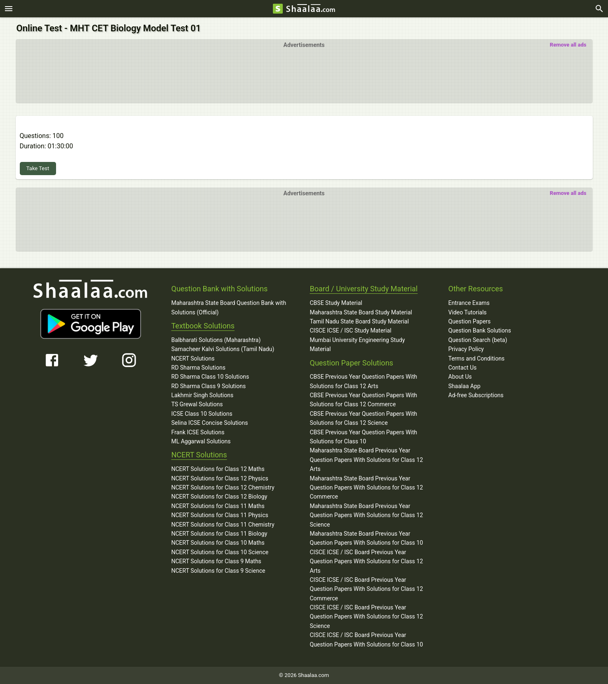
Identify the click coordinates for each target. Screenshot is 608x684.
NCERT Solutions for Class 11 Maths (218, 506)
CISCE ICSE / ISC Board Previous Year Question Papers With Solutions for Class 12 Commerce (366, 589)
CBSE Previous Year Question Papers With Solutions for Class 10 (364, 437)
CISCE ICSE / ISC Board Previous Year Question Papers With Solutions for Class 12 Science (366, 616)
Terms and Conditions (476, 358)
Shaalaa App (464, 386)
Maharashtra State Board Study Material (361, 312)
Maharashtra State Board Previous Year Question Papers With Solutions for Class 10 (366, 538)
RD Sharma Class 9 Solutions (208, 386)
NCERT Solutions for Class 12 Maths (218, 469)
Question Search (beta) (477, 340)
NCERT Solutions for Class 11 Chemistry (223, 524)
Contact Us (462, 367)
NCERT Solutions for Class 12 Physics (219, 478)
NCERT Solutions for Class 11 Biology (219, 533)
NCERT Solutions (193, 358)
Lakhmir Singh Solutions (202, 395)
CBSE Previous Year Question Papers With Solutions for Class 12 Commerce (364, 400)
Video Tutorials (467, 312)
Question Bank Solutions (479, 330)
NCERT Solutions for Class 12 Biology (219, 496)
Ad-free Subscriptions (476, 395)
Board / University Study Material (364, 288)
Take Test (37, 168)
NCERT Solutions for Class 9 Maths (216, 561)
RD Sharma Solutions (198, 367)
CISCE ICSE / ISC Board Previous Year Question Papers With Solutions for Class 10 (366, 639)
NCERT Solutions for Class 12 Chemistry (223, 487)
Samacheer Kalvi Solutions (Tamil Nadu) (223, 349)
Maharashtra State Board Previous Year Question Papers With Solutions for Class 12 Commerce (366, 487)
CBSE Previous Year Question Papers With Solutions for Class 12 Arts (364, 381)
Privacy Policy (466, 349)
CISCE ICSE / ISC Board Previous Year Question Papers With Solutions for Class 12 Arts (366, 561)
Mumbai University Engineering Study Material (357, 344)
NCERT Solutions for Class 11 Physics (219, 515)
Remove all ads (568, 45)
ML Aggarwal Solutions (201, 441)
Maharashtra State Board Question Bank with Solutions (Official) (228, 307)
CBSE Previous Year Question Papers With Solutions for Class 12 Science (364, 418)
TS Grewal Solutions (197, 404)
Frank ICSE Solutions (198, 432)
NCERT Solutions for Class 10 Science (220, 552)
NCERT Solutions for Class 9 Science (218, 570)
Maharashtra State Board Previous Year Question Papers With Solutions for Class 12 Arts (366, 459)
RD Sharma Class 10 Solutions (210, 376)
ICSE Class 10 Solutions (201, 413)
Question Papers (469, 321)
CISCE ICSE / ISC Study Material (351, 330)
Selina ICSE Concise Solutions (209, 422)
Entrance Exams (469, 303)
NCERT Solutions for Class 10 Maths (218, 542)
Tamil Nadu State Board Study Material (359, 321)
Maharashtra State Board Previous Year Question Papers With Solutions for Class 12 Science (366, 515)
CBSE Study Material (336, 303)
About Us (460, 376)
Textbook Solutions (203, 325)
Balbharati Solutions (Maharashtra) (216, 340)
